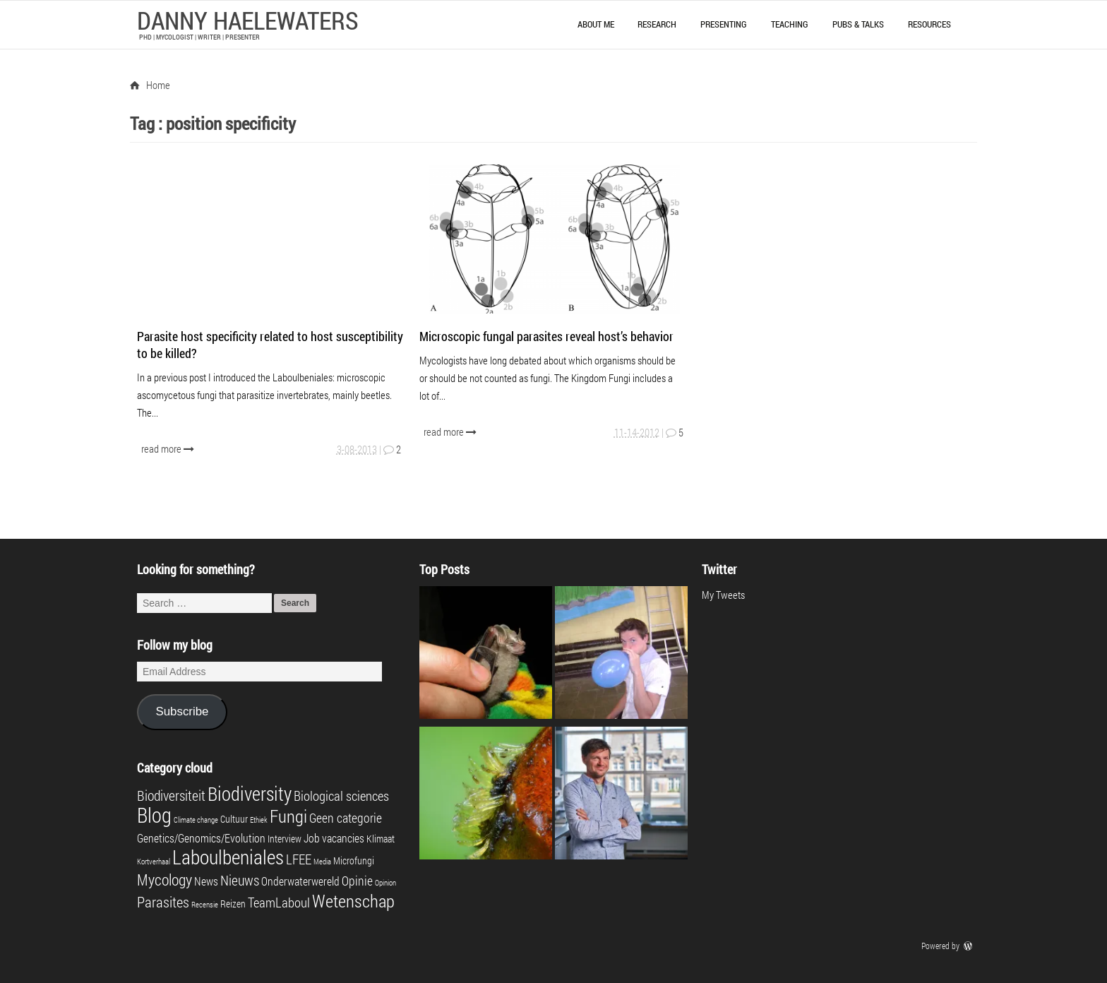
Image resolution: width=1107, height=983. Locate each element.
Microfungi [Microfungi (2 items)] (353, 860)
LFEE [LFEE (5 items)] (298, 859)
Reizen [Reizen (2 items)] (233, 904)
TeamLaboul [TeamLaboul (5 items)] (279, 902)
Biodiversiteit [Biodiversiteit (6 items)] (171, 795)
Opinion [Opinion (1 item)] (385, 883)
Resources (929, 24)
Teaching (789, 24)
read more (169, 448)
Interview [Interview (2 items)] (284, 839)
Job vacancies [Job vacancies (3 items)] (334, 837)
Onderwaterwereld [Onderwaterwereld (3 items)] (300, 881)
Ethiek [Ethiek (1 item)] (259, 820)
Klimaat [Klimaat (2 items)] (380, 839)
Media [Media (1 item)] (322, 861)
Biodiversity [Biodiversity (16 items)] (250, 793)
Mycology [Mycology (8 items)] (164, 879)
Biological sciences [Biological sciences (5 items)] (341, 795)
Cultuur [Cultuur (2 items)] (234, 819)
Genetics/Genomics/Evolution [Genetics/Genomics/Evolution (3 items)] (201, 837)
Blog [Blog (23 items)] (154, 814)
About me (596, 24)
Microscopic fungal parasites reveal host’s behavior (546, 336)
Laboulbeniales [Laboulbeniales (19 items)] (228, 857)
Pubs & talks (858, 24)
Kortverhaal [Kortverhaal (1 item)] (153, 861)
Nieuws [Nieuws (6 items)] (239, 880)
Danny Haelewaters (248, 20)
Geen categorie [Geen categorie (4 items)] (345, 818)
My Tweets (723, 595)
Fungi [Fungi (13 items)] (288, 816)
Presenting (723, 24)
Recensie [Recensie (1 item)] (204, 905)
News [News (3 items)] (206, 881)
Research (657, 24)
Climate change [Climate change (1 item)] (196, 820)
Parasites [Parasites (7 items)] (163, 902)
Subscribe (181, 711)
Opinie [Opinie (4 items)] (357, 881)
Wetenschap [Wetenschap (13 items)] (353, 900)
